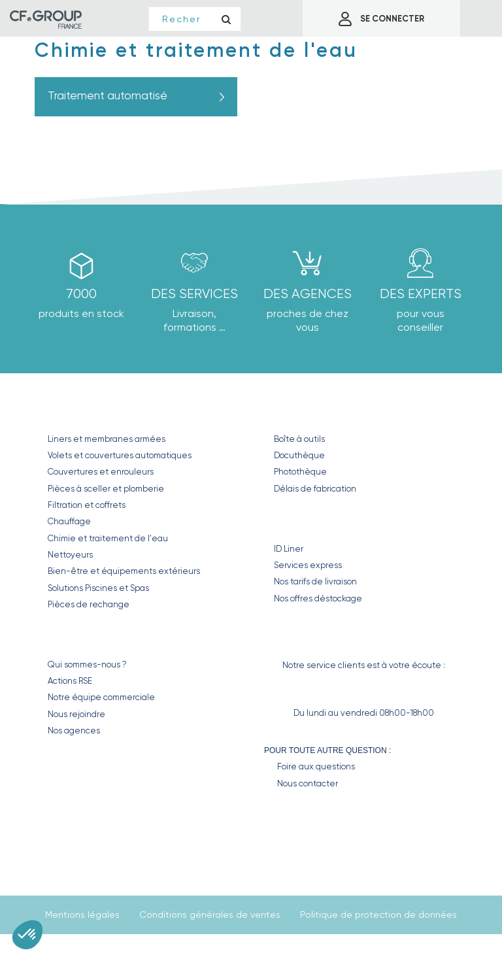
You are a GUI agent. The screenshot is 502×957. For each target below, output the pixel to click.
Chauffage (69, 521)
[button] (27, 934)
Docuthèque (299, 455)
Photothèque (300, 472)
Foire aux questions (316, 766)
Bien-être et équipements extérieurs (124, 571)
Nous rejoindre (76, 714)
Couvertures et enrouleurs (101, 472)
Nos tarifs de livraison (315, 581)
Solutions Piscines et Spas (98, 588)
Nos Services (313, 520)
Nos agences (74, 730)
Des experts (420, 293)
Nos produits (89, 410)
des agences (307, 293)
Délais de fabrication (315, 489)
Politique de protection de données (378, 914)
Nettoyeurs (70, 555)
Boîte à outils (299, 439)
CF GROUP (72, 636)
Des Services (194, 293)
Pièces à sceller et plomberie (106, 489)
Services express (308, 565)
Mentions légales (82, 914)
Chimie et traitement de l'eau (108, 538)
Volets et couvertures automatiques (120, 455)
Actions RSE (70, 681)
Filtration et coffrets (87, 505)
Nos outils (305, 410)
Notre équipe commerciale (101, 697)
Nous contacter (307, 783)
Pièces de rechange (88, 604)
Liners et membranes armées (106, 439)
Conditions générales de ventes (209, 914)
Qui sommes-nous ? (87, 664)
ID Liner (288, 549)
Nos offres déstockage (318, 598)
